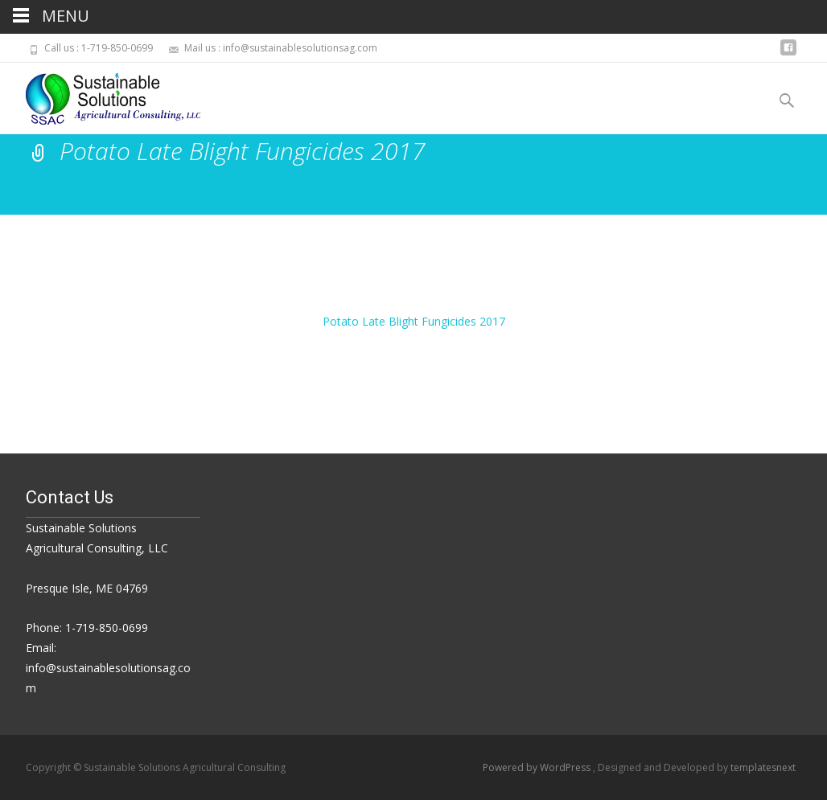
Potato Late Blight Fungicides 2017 (414, 321)
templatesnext (763, 767)
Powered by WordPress (538, 767)
